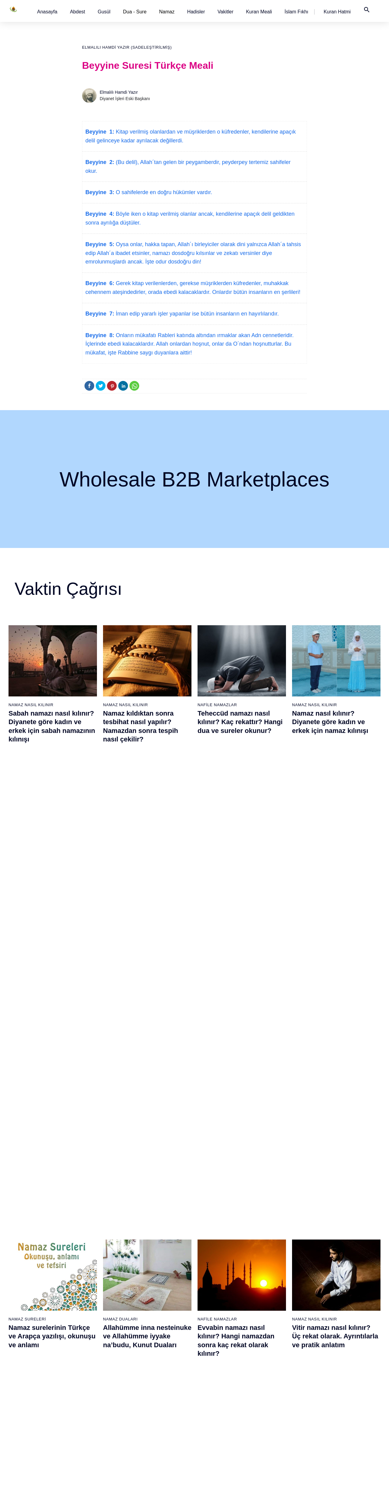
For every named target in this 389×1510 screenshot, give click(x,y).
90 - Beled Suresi (279, 1398)
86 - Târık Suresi (278, 1355)
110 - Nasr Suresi (342, 1408)
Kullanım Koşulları (255, 1499)
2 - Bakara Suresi (27, 1270)
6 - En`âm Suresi (26, 1312)
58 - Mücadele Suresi (219, 1259)
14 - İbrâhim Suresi (28, 1398)
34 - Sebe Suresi (89, 1408)
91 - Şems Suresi (279, 1408)
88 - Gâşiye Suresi (280, 1376)
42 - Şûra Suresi (152, 1291)
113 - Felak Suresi (343, 1440)
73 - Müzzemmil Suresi (221, 1419)
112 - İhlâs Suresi (342, 1430)
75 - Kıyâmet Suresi (218, 1440)
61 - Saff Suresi (214, 1291)
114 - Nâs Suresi (341, 1451)
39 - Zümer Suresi (153, 1259)
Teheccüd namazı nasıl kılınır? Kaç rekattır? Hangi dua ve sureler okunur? (240, 722)
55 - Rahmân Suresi (155, 1430)
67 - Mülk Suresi (215, 1355)
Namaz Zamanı (360, 1499)
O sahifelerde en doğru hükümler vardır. (163, 192)
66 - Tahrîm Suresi (217, 1344)
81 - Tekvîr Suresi (279, 1302)
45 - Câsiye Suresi (154, 1323)
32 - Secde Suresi (90, 1387)
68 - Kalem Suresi (216, 1366)
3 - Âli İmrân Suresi (28, 1280)
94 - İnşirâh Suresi (279, 1440)
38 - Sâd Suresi (88, 1451)
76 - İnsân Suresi (215, 1451)
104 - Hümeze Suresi (345, 1344)
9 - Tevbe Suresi (26, 1344)
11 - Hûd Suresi (25, 1366)
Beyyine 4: (99, 214)
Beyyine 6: (99, 283)
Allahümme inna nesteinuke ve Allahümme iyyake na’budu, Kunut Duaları (147, 883)
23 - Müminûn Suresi (93, 1291)
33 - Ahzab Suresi (90, 1398)
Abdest (77, 11)
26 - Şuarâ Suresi (90, 1323)
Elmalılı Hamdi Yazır (119, 92)
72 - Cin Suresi (213, 1408)
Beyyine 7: (99, 314)
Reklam (285, 1499)
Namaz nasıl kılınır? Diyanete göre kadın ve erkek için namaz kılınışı (330, 722)
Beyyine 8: (99, 335)
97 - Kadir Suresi (341, 1270)
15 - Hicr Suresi (25, 1408)
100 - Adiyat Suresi (343, 1302)
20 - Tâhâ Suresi (89, 1259)
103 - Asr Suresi (341, 1334)
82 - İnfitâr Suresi (279, 1312)
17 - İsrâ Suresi (25, 1430)
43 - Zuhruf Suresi (153, 1302)
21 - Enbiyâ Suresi (91, 1270)
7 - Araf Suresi (23, 1323)
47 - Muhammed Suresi (158, 1344)
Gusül (104, 11)
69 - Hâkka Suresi (216, 1376)
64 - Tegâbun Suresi (218, 1323)
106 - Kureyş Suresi (344, 1366)
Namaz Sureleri (27, 866)
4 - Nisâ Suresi (24, 1291)
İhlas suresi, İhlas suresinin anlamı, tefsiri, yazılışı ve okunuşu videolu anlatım (146, 1029)
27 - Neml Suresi (89, 1334)
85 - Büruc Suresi (278, 1344)
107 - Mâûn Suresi (343, 1376)
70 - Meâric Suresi (217, 1387)
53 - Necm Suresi (153, 1408)
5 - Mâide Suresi (26, 1302)
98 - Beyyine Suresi (344, 1280)
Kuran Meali (259, 11)
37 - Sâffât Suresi (90, 1440)
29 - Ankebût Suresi (92, 1355)
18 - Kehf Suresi (26, 1440)
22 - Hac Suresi (87, 1280)
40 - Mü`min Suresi (154, 1270)
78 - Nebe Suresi (278, 1270)
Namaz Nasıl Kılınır (31, 705)
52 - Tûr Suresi (150, 1398)
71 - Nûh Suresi (214, 1398)
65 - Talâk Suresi (215, 1334)
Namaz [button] (167, 11)
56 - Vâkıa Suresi (153, 1440)
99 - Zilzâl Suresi (341, 1291)
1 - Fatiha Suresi (26, 1259)
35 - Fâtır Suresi (89, 1419)
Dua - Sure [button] (134, 11)
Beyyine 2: (99, 162)
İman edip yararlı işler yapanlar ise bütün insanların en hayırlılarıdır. (196, 314)
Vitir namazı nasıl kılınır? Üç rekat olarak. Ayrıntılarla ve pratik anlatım (335, 883)
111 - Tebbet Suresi (344, 1419)
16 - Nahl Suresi (26, 1419)
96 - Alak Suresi (340, 1259)
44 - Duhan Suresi (153, 1312)
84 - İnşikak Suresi (280, 1334)
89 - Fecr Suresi (277, 1387)
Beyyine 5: (99, 244)
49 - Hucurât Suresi (155, 1366)
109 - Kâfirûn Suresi (344, 1398)
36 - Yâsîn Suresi (90, 1430)
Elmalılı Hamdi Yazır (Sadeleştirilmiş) (127, 47)
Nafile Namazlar (217, 705)
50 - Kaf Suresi (151, 1376)
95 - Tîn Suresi (276, 1451)
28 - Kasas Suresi (90, 1344)
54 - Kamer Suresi (154, 1419)
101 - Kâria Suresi (342, 1312)
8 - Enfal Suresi (24, 1334)
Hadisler (196, 11)
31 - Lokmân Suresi (92, 1376)
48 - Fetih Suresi (152, 1355)
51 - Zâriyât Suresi (154, 1387)
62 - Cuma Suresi (216, 1302)
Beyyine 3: (99, 192)
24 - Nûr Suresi (88, 1302)
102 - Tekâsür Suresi (345, 1323)
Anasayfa (47, 11)
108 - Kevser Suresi (344, 1387)
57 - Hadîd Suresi (153, 1451)
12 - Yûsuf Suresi (27, 1376)
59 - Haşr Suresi (215, 1270)
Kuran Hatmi (337, 11)
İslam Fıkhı (296, 11)
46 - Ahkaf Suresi (152, 1334)
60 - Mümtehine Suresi (220, 1280)
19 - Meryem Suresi (29, 1451)
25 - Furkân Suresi (91, 1312)
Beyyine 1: (99, 132)
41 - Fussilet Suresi (155, 1280)
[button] (47, 11)
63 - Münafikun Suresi (219, 1312)
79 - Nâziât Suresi (279, 1280)
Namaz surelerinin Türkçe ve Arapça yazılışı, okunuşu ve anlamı (52, 883)
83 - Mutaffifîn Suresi (282, 1323)
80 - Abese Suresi (279, 1291)
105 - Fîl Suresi (340, 1355)
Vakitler (225, 11)
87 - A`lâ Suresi (277, 1366)
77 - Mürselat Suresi (281, 1259)
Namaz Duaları (120, 866)
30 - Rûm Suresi (89, 1366)
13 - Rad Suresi (25, 1387)
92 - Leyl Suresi (277, 1419)
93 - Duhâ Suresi (278, 1430)
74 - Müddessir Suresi (219, 1430)
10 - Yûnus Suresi (27, 1355)
